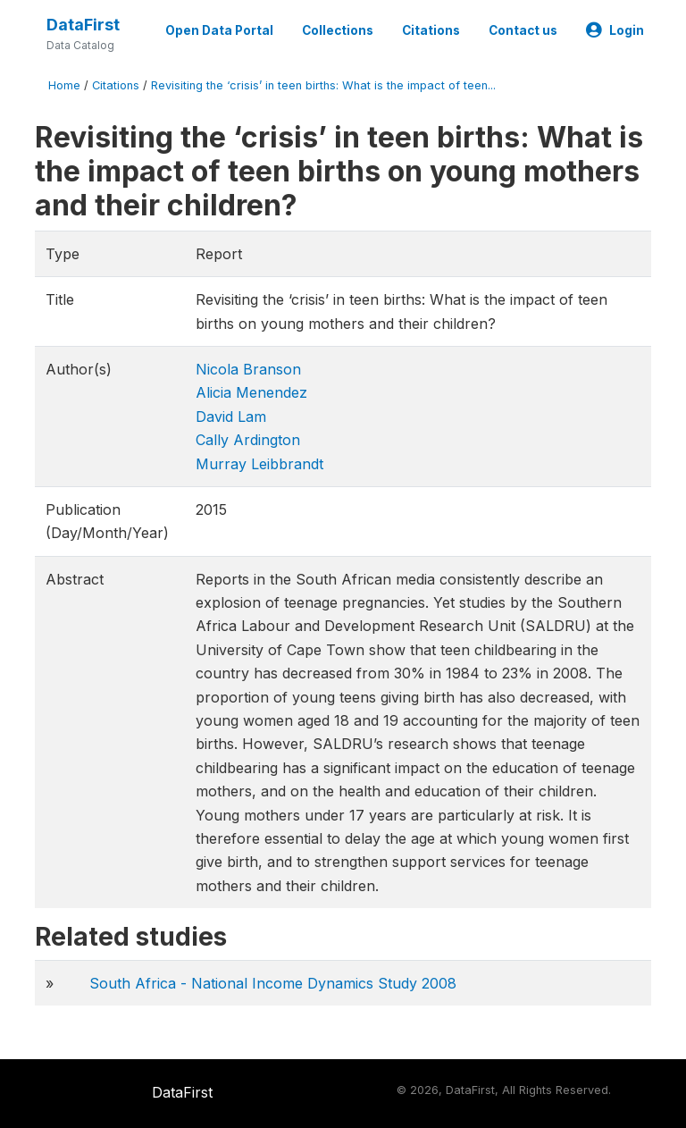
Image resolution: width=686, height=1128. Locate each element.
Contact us (523, 30)
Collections (337, 30)
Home (64, 85)
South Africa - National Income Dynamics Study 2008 (272, 983)
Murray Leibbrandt (259, 464)
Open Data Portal (219, 30)
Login (615, 30)
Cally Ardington (248, 440)
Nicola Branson (248, 369)
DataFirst (83, 24)
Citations (431, 30)
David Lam (231, 416)
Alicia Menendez (251, 392)
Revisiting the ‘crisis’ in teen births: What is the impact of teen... (323, 85)
